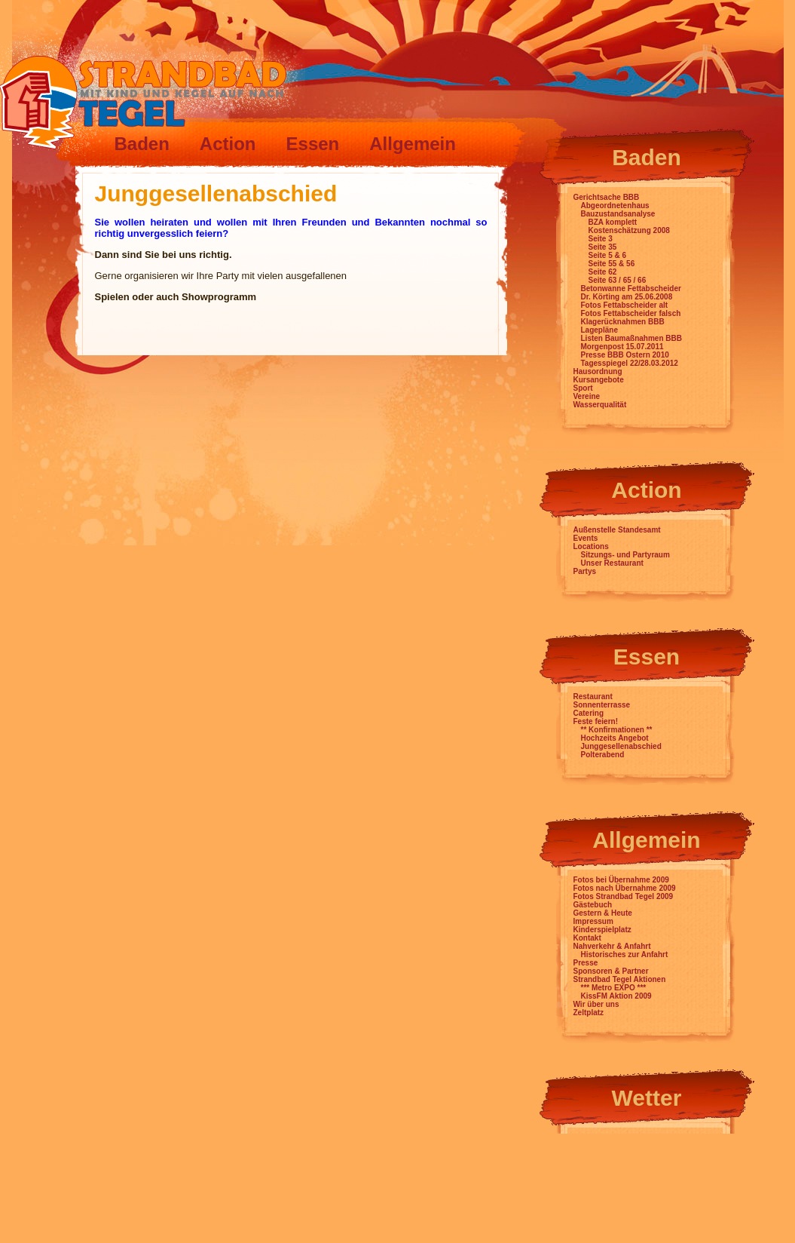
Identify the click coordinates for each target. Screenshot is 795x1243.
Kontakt (587, 938)
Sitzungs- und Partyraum (625, 555)
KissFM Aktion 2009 (616, 996)
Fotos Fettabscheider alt (624, 305)
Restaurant (593, 696)
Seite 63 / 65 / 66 (618, 280)
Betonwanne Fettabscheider (631, 288)
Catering (588, 713)
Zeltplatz (588, 1012)
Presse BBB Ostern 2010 (625, 355)
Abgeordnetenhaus (615, 205)
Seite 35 (603, 247)
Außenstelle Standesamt (617, 530)
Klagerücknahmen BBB (623, 322)
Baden (142, 144)
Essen (313, 144)
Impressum (593, 921)
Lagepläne (599, 330)
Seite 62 (603, 272)
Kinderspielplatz (602, 929)
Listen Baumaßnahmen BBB (631, 338)
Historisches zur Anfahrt (624, 954)
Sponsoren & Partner (611, 971)
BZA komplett (613, 222)
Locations (591, 546)
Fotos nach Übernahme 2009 (624, 888)
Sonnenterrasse (602, 705)
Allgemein (412, 144)
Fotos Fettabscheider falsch (631, 313)
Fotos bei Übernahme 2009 (621, 880)
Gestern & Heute (602, 913)
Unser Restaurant (612, 563)
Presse (585, 963)
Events (585, 538)
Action (228, 144)
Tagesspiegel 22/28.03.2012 (629, 363)
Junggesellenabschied (621, 746)
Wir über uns (596, 1004)
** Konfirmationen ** (617, 730)
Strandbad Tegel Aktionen (619, 979)
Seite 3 (601, 239)
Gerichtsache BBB (606, 197)
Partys (585, 571)
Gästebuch (593, 905)
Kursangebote (598, 380)
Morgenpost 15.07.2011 (622, 346)
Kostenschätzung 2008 (629, 230)
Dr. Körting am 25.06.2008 (627, 297)
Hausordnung (597, 371)
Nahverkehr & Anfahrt (612, 946)
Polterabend (603, 754)
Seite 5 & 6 (608, 255)
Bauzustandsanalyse (618, 214)
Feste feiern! (595, 721)
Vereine (587, 396)
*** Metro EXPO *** (614, 988)
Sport (583, 388)
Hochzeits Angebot (615, 738)
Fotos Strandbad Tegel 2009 (623, 896)
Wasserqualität (600, 405)
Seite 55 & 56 (612, 263)
